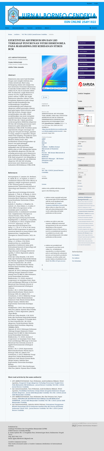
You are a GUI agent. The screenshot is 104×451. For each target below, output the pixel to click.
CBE (43, 145)
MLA (43, 151)
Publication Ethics (83, 60)
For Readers (75, 255)
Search (94, 28)
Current (29, 28)
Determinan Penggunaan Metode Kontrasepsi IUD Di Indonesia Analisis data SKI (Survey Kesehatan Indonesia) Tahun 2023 (37, 406)
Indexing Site (82, 77)
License (44, 184)
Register (89, 3)
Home (7, 28)
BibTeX (44, 143)
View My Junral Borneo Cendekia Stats (86, 110)
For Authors (75, 258)
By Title (79, 189)
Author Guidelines (83, 51)
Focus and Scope (82, 55)
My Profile (80, 146)
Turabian (45, 162)
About (47, 28)
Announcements (18, 28)
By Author (80, 186)
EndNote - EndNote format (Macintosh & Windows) (51, 148)
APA (43, 141)
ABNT (44, 139)
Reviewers (81, 47)
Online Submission (83, 64)
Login (96, 3)
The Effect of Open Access (57, 261)
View (79, 157)
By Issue (79, 183)
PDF (46, 97)
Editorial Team (82, 42)
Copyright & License (83, 68)
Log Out (80, 149)
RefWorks (45, 157)
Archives (39, 28)
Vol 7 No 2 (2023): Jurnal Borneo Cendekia (34, 34)
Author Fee (81, 73)
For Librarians (76, 261)
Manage (79, 160)
